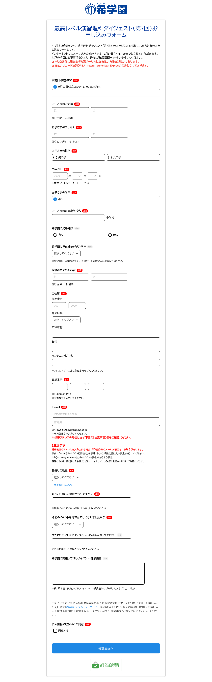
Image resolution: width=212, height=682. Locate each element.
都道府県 (57, 313)
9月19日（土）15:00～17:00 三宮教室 (77, 87)
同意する (61, 631)
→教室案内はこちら (62, 485)
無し (113, 235)
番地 (54, 341)
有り (58, 235)
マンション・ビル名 (62, 355)
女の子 (114, 157)
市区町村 (57, 327)
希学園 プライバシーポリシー (82, 607)
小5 (57, 199)
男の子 (59, 157)
